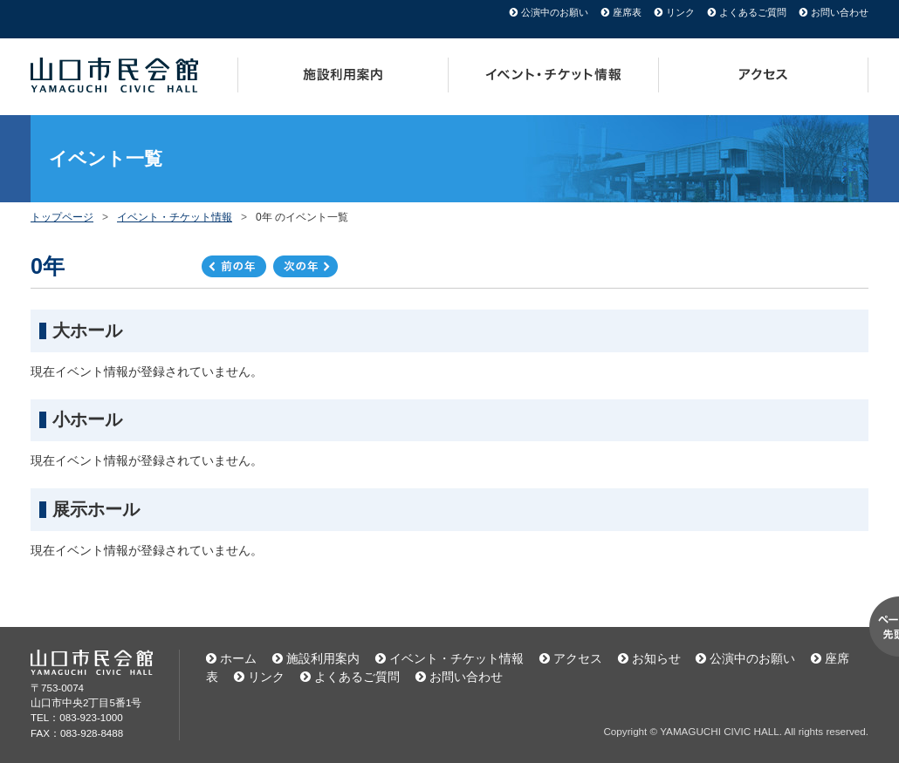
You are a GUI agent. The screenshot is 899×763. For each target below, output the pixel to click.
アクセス (763, 75)
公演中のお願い (554, 12)
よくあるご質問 (752, 12)
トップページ (62, 217)
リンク (680, 12)
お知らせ (656, 658)
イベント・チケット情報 (554, 75)
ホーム (238, 658)
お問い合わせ (839, 12)
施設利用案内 (343, 75)
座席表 (627, 12)
